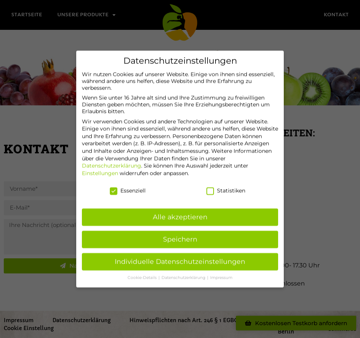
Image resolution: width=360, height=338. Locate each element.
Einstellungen (100, 169)
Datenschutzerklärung (111, 162)
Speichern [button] (180, 235)
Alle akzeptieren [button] (180, 213)
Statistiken (225, 186)
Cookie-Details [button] (143, 274)
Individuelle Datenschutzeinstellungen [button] (180, 258)
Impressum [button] (221, 274)
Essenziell (128, 186)
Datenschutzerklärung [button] (184, 274)
